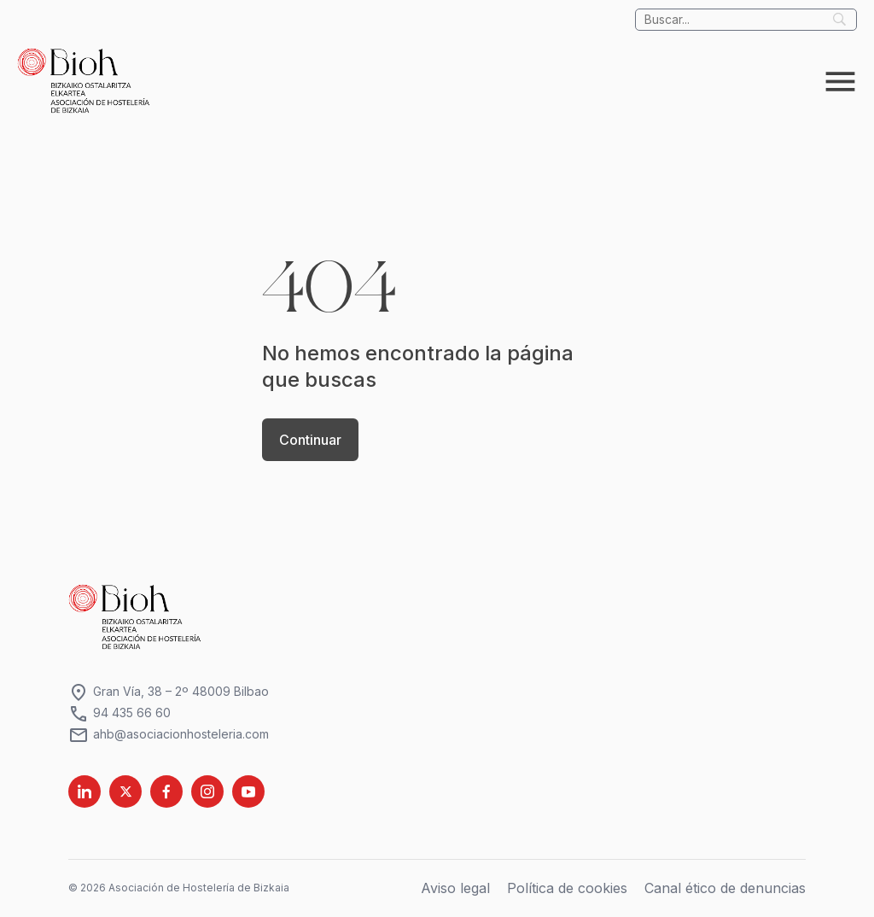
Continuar (310, 439)
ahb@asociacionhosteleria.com (168, 735)
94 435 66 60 (119, 713)
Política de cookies (567, 888)
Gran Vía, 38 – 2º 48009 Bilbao (168, 692)
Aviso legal (455, 888)
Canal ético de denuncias (725, 888)
